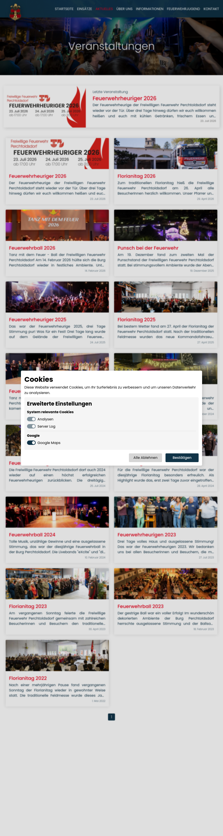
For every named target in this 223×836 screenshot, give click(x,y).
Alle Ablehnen (145, 457)
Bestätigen (182, 457)
